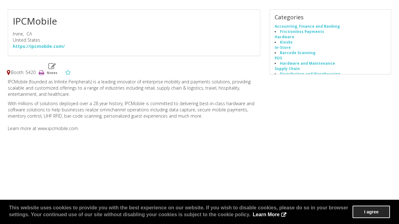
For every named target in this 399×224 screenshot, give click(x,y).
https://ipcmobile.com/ (39, 46)
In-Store (283, 47)
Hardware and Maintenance (307, 63)
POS (278, 57)
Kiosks (286, 42)
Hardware (284, 36)
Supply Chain (287, 68)
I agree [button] (371, 211)
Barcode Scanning (297, 52)
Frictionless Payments (302, 31)
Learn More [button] (266, 214)
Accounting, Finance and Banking (307, 26)
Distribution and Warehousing (310, 73)
